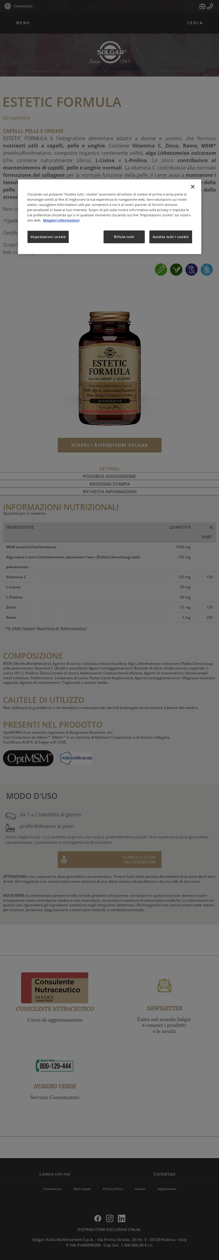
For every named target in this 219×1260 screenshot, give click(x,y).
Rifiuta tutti (124, 236)
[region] (109, 216)
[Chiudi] (192, 186)
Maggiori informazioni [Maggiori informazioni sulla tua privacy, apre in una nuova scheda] (61, 220)
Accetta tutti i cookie (171, 236)
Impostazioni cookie (48, 236)
